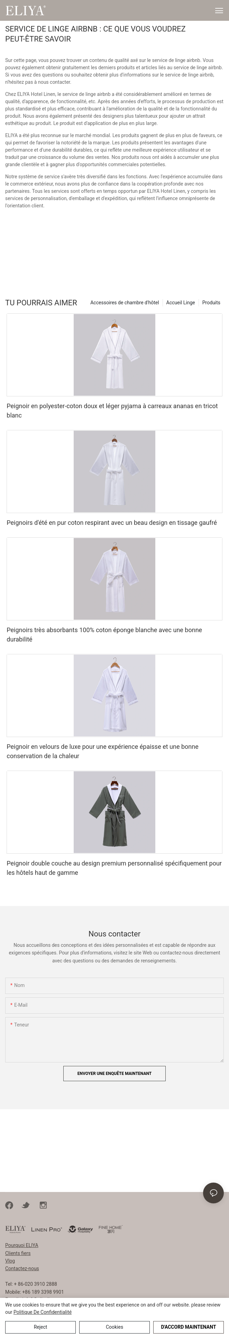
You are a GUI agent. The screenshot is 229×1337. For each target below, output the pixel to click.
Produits (211, 302)
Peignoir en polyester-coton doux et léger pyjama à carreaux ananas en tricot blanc (112, 410)
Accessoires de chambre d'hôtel (124, 302)
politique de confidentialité (42, 1312)
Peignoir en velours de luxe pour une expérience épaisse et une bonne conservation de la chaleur (102, 751)
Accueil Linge (180, 302)
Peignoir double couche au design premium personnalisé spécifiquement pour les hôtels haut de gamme (114, 868)
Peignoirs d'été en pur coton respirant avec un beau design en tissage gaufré (112, 522)
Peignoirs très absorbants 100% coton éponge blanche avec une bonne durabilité (104, 634)
